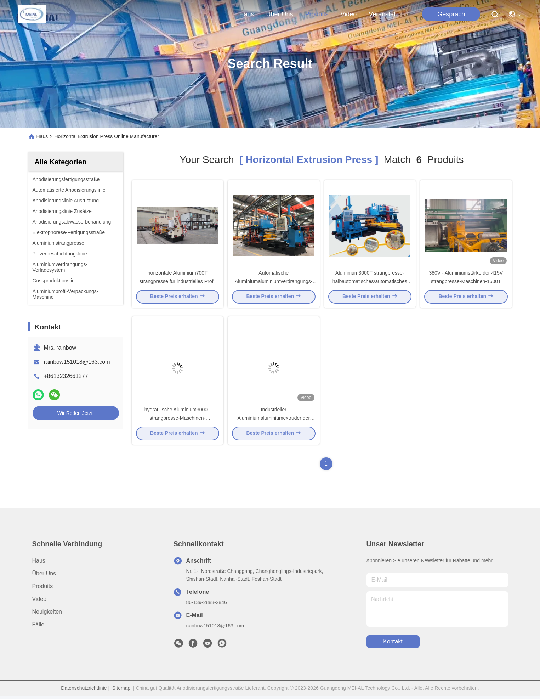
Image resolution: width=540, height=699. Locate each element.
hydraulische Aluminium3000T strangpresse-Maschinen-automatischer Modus (177, 421)
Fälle (38, 628)
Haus (246, 14)
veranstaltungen (386, 14)
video (349, 14)
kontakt (392, 645)
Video (39, 602)
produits (317, 14)
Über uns (279, 14)
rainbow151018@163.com (77, 362)
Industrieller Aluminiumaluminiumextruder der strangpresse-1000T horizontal (273, 421)
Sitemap (121, 691)
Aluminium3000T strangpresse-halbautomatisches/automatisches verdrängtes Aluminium (369, 282)
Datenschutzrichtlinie (84, 691)
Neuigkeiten (47, 615)
